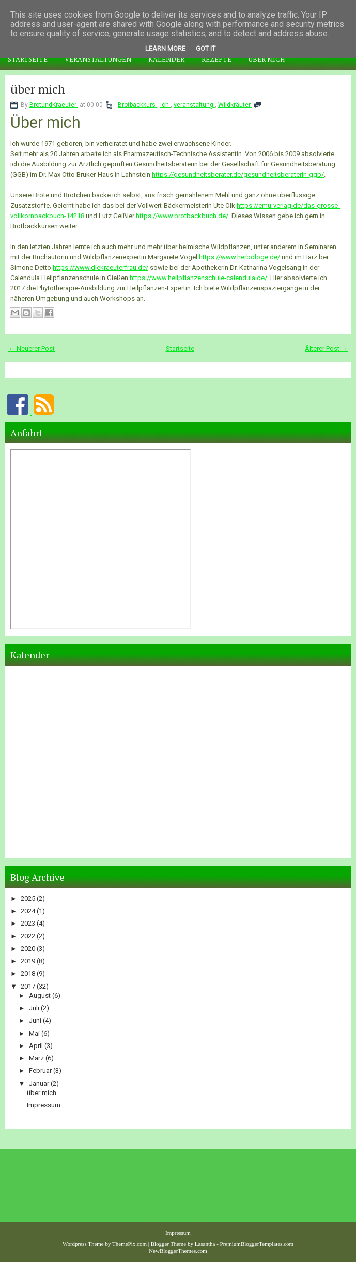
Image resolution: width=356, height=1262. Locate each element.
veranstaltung (194, 105)
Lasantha (205, 1244)
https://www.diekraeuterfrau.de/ (100, 267)
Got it (205, 48)
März (37, 1058)
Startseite (28, 59)
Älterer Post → (326, 348)
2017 (29, 986)
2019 (29, 961)
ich (165, 105)
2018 (29, 973)
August (40, 995)
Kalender (166, 59)
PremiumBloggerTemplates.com (257, 1244)
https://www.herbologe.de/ (239, 257)
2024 (29, 911)
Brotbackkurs (137, 105)
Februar (41, 1070)
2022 (29, 936)
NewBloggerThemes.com (178, 1251)
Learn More (165, 48)
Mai (35, 1033)
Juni (36, 1020)
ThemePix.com (129, 1244)
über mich (37, 89)
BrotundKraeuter (53, 105)
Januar (40, 1083)
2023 (29, 923)
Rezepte (216, 59)
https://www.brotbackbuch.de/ (182, 216)
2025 (29, 898)
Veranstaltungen (98, 59)
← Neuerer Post (31, 348)
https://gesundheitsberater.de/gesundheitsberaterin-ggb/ (238, 174)
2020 (29, 948)
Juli (35, 1008)
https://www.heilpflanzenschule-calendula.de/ (198, 278)
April (36, 1046)
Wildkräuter (235, 105)
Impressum (43, 1105)
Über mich (267, 59)
